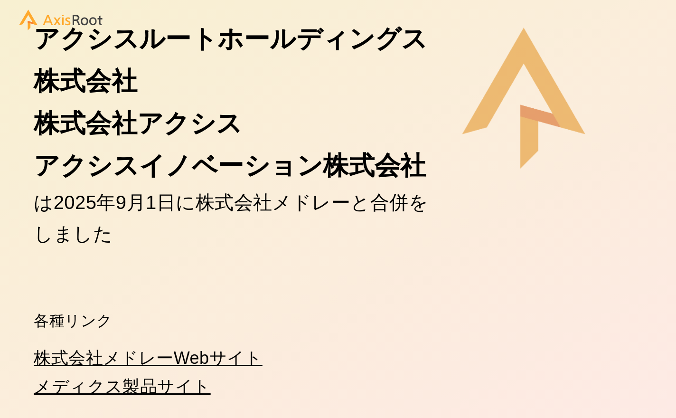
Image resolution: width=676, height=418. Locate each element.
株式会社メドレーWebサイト (148, 358)
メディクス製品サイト (122, 386)
